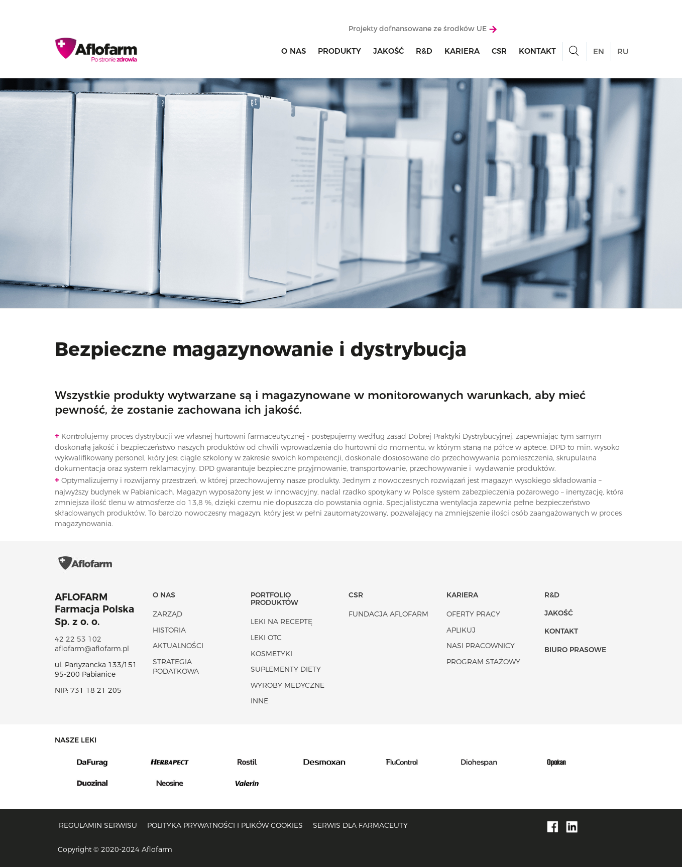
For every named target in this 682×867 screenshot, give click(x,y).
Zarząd (167, 613)
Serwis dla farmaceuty (360, 825)
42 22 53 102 (78, 639)
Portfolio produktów (274, 598)
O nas (293, 51)
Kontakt (537, 51)
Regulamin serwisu (98, 825)
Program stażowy (483, 661)
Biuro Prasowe (575, 649)
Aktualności (178, 645)
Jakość (388, 51)
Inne (259, 700)
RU (622, 51)
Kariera (462, 51)
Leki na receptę (281, 621)
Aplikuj (461, 630)
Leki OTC (266, 637)
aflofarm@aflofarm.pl (92, 648)
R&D (424, 51)
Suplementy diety (286, 669)
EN (598, 51)
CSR (499, 51)
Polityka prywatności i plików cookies (225, 825)
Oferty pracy (473, 613)
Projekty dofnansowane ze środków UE (423, 28)
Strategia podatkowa (176, 666)
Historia (169, 630)
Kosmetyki (271, 653)
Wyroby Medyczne (287, 685)
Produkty (339, 51)
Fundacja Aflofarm (388, 613)
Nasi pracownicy (480, 645)
